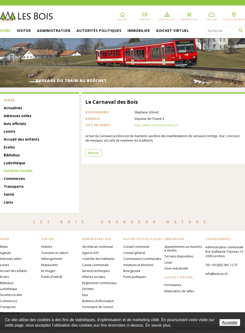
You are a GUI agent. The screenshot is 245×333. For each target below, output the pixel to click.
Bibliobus (12, 155)
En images (48, 271)
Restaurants (49, 265)
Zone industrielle (176, 268)
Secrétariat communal (97, 247)
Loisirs (9, 131)
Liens (8, 202)
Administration (53, 31)
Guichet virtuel (172, 31)
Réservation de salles (179, 291)
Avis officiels (15, 124)
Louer (168, 262)
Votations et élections (138, 265)
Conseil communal (136, 247)
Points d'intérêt (51, 277)
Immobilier (138, 31)
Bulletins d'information (98, 301)
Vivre (5, 31)
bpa (85, 295)
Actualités (13, 108)
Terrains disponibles (178, 256)
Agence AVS (90, 253)
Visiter (24, 31)
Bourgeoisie (131, 271)
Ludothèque (14, 163)
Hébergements (51, 259)
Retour (93, 153)
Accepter (230, 322)
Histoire (46, 247)
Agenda (5, 253)
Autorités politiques (98, 31)
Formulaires (172, 285)
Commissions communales (142, 259)
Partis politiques (134, 277)
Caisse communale (95, 265)
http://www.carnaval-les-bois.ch (156, 125)
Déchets (88, 289)
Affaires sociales (93, 277)
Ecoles (9, 147)
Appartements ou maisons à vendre (183, 248)
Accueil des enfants (21, 139)
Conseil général (134, 253)
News (4, 247)
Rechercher (240, 30)
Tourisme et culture (54, 253)
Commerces (14, 179)
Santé (9, 194)
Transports (14, 187)
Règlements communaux (99, 283)
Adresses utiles (17, 116)
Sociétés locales (18, 171)
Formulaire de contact (97, 307)
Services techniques (96, 271)
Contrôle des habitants (98, 259)
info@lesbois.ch (216, 274)
